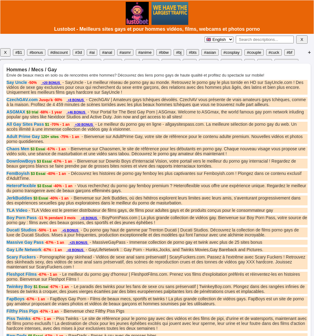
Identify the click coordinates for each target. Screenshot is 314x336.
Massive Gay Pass (25, 242)
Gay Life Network (23, 249)
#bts (193, 52)
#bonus (36, 52)
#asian (210, 52)
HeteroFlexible (21, 185)
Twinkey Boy (19, 286)
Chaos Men (17, 148)
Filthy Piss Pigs (22, 311)
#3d (78, 52)
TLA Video (16, 210)
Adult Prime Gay (23, 136)
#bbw (164, 52)
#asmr (125, 52)
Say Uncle (16, 82)
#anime (145, 52)
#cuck (274, 52)
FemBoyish (17, 173)
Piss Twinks (18, 318)
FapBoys (15, 298)
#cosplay (232, 52)
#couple (254, 52)
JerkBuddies (19, 198)
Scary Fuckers (21, 257)
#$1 (18, 52)
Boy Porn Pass (21, 217)
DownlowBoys (21, 161)
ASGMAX (15, 111)
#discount (59, 52)
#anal (107, 52)
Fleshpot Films (21, 274)
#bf (290, 52)
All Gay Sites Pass (25, 124)
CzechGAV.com (22, 99)
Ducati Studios (21, 229)
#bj (179, 52)
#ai (92, 52)
